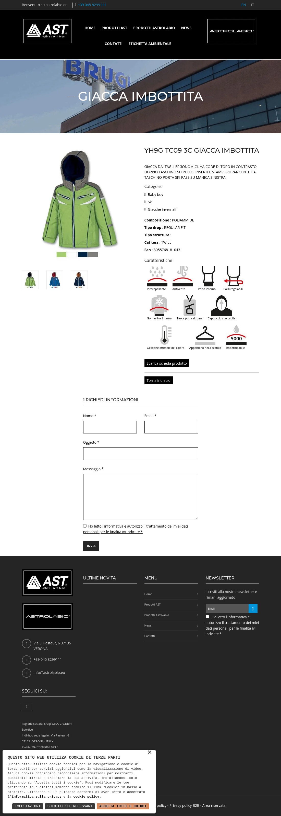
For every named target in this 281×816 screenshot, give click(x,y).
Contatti (114, 43)
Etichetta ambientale (150, 43)
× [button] (149, 752)
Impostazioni (28, 806)
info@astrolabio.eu (49, 672)
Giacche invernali (162, 209)
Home (89, 27)
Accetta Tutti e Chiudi (122, 806)
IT (252, 4)
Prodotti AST (114, 27)
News (186, 27)
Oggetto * (91, 442)
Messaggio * (93, 468)
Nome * (89, 415)
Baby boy (155, 194)
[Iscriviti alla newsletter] (253, 608)
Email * (150, 415)
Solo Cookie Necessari (69, 806)
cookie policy (86, 797)
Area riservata (214, 805)
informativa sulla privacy (37, 797)
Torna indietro (158, 380)
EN (243, 4)
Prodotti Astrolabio (154, 27)
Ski (150, 201)
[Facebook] (26, 706)
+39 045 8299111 (92, 4)
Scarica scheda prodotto (167, 363)
